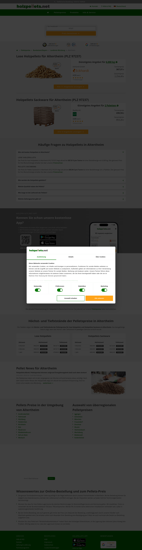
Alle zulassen (99, 298)
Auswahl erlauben (70, 298)
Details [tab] (71, 257)
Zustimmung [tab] (41, 257)
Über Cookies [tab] (100, 257)
